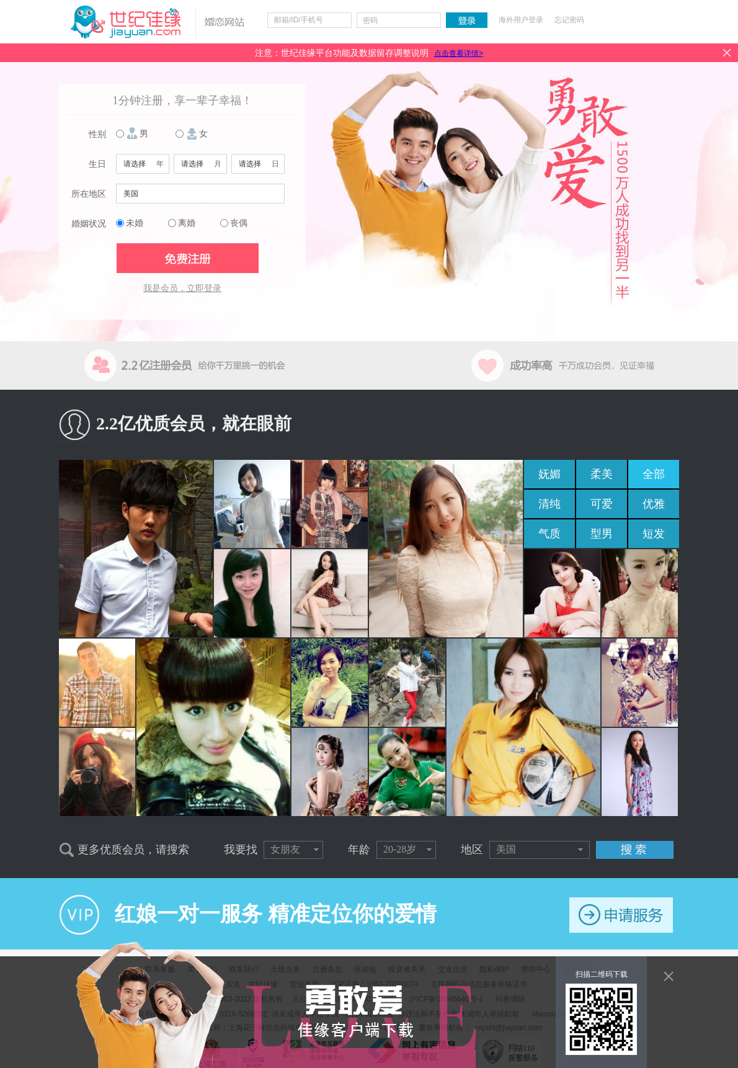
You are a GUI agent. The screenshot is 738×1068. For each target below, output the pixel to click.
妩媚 (549, 474)
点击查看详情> (458, 53)
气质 (549, 533)
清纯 (549, 504)
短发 (653, 533)
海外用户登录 (521, 20)
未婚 (134, 223)
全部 (653, 474)
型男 (601, 533)
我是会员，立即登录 (182, 288)
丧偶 (238, 223)
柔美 (601, 474)
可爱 (601, 504)
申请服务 (621, 915)
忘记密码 (569, 20)
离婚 (186, 223)
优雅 (653, 504)
